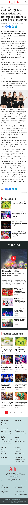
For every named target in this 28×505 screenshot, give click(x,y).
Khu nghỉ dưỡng (5, 442)
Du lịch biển (5, 429)
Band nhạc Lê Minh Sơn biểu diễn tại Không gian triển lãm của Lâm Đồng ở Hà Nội (19, 301)
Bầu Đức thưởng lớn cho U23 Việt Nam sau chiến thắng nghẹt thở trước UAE (19, 291)
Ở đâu (3, 438)
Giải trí (8, 7)
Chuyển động (5, 421)
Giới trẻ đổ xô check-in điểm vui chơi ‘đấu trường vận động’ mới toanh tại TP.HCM (19, 214)
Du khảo (17, 438)
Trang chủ (3, 7)
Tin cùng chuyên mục (12, 333)
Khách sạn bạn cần (6, 444)
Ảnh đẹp (17, 444)
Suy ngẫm (18, 421)
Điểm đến (17, 440)
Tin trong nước (5, 423)
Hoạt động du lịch (20, 461)
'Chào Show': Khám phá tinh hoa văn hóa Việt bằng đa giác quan (19, 223)
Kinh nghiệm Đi (19, 450)
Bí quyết (17, 448)
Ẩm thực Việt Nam (20, 432)
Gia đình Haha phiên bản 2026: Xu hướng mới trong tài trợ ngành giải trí (19, 203)
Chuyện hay (18, 458)
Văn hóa (3, 450)
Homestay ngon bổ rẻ (6, 440)
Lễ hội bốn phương (6, 434)
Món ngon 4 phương (20, 434)
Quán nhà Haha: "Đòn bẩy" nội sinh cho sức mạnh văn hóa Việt (7, 349)
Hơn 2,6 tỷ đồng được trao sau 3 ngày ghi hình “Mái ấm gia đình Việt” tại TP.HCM (7, 404)
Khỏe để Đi (18, 452)
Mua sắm (4, 458)
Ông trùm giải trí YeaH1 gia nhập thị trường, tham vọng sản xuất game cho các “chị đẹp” (19, 234)
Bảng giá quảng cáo (17, 500)
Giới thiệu (7, 500)
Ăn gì (16, 429)
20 (21, 413)
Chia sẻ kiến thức (19, 454)
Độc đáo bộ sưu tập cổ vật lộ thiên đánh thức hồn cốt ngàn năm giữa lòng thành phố (21, 404)
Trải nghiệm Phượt (20, 442)
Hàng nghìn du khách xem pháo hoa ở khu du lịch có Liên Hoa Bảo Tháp (13, 273)
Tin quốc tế (4, 425)
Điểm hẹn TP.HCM (6, 432)
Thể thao (3, 454)
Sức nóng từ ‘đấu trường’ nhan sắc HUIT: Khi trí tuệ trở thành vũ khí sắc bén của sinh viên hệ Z (6, 386)
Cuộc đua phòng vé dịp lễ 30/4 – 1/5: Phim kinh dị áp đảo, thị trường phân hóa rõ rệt (21, 386)
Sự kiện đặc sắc (19, 463)
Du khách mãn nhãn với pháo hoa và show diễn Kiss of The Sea (19, 311)
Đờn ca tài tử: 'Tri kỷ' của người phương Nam (19, 321)
